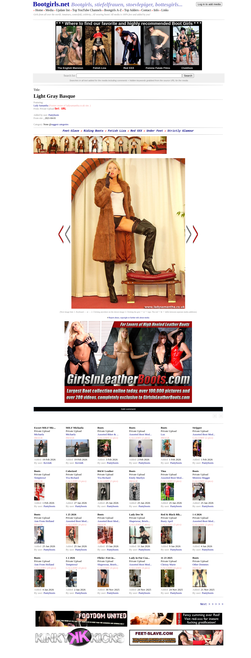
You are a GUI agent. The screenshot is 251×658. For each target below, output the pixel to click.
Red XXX (128, 68)
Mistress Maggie (201, 477)
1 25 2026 (71, 514)
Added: (38, 459)
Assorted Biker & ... (107, 434)
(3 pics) (82, 481)
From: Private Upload (44, 108)
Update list (63, 10)
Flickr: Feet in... (106, 557)
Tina (163, 471)
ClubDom (187, 68)
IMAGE (38, 437)
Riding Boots (94, 130)
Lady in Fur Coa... (139, 557)
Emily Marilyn (137, 477)
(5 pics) (177, 524)
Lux (163, 434)
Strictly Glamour (180, 130)
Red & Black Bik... (171, 514)
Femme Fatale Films (158, 68)
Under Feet (154, 130)
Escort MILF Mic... (45, 427)
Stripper (197, 427)
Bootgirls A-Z (113, 10)
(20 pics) (51, 567)
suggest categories (59, 124)
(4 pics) (82, 524)
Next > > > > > (211, 604)
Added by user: (41, 115)
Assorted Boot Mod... (140, 434)
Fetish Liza (99, 68)
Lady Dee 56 (136, 514)
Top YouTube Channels (87, 10)
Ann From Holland (44, 521)
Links (164, 10)
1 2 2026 (70, 557)
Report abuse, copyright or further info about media (129, 318)
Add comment (128, 409)
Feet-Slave (71, 130)
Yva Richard (72, 477)
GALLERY (103, 437)
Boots (100, 427)
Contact (146, 10)
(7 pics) (145, 524)
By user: (39, 462)
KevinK (48, 462)
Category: (38, 124)
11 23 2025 (166, 557)
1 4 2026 (197, 514)
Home (39, 10)
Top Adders (131, 10)
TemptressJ (40, 477)
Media (49, 10)
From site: (38, 118)
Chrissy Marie (168, 564)
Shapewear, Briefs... (139, 521)
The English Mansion (70, 68)
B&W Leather (105, 471)
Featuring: (38, 102)
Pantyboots (53, 115)
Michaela (39, 434)
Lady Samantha (41, 105)
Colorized (71, 471)
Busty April (167, 521)
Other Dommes (201, 564)
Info (156, 10)
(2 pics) (113, 437)
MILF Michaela (75, 427)
